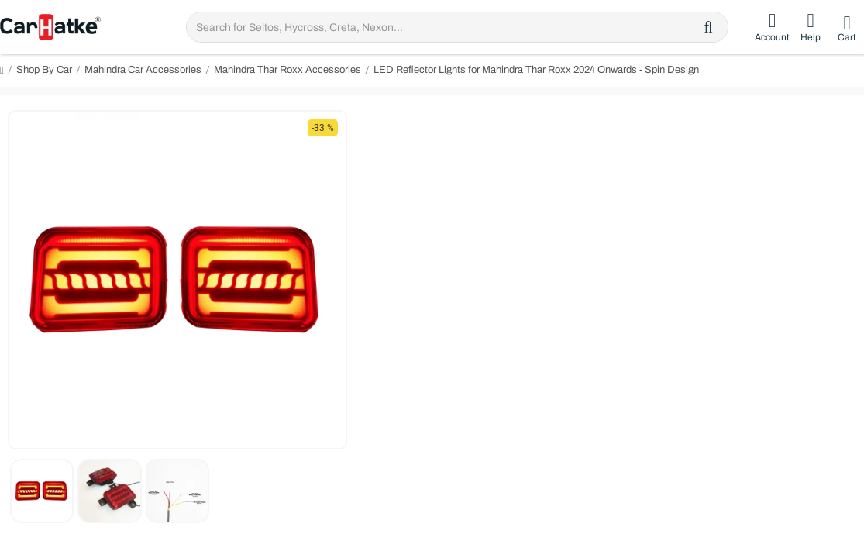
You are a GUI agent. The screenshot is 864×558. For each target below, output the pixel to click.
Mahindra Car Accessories (142, 69)
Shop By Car (44, 69)
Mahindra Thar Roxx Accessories (287, 69)
